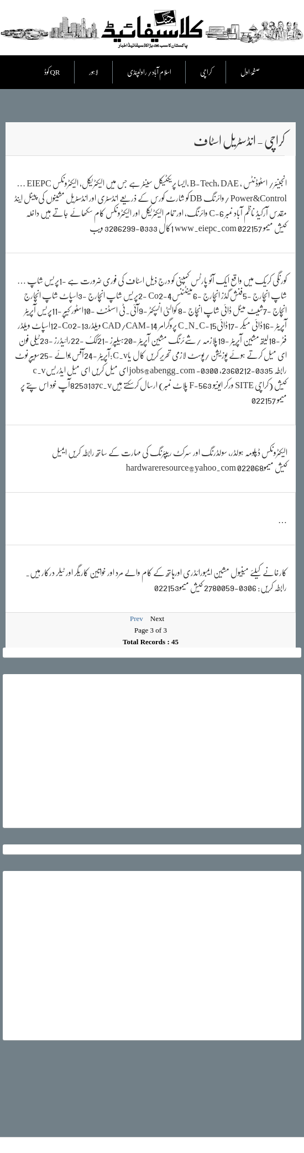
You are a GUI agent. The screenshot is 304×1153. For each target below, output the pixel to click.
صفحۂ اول (250, 72)
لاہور (93, 72)
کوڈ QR (52, 72)
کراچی (206, 72)
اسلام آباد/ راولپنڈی (149, 72)
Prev (136, 618)
